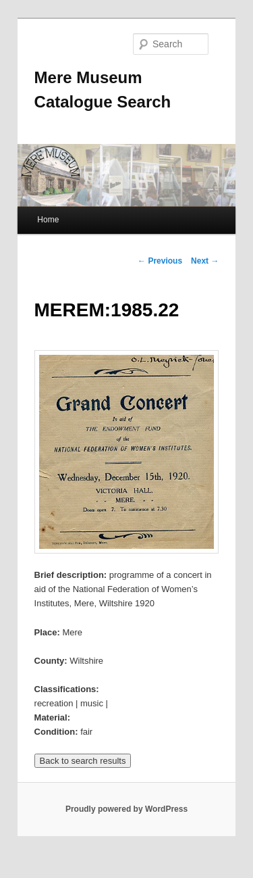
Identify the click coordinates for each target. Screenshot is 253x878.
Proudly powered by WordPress (126, 809)
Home (48, 219)
